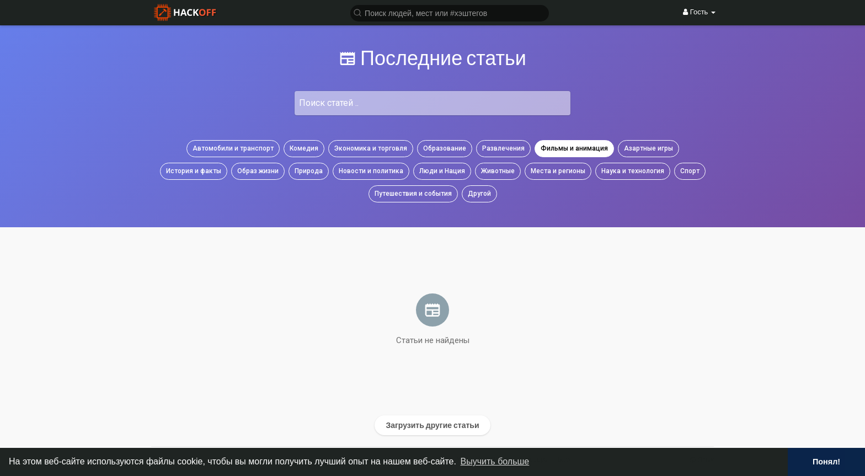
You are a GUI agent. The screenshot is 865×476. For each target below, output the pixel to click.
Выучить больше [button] (495, 461)
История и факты (193, 171)
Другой (479, 193)
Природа (309, 171)
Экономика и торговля (370, 148)
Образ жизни (258, 171)
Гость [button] (699, 12)
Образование (444, 148)
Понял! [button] (826, 461)
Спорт (690, 171)
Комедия (304, 148)
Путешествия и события (413, 193)
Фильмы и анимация (574, 148)
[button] (449, 12)
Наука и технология (632, 171)
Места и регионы (558, 171)
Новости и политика (371, 171)
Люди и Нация (442, 171)
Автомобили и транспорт (233, 148)
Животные (498, 171)
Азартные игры (648, 148)
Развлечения (503, 148)
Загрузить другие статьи (432, 425)
